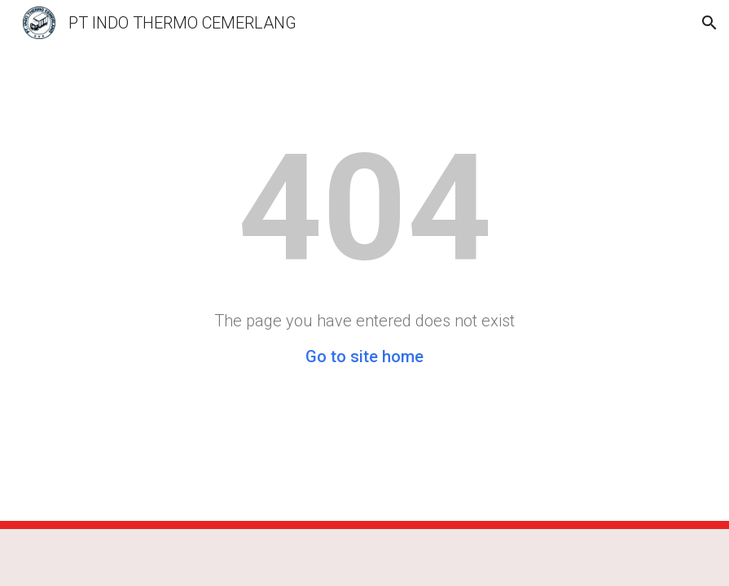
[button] (709, 22)
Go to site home (364, 356)
